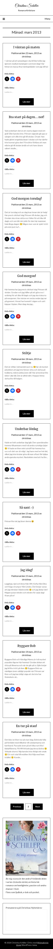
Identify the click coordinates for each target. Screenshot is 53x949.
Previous (17, 806)
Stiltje (26, 353)
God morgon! (26, 276)
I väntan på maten (26, 47)
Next (37, 806)
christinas (26, 56)
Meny (47, 18)
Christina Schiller (26, 5)
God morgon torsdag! (26, 198)
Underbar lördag (26, 429)
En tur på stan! (26, 726)
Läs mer (26, 101)
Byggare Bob (27, 646)
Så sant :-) (27, 507)
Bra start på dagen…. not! (26, 117)
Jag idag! (26, 570)
